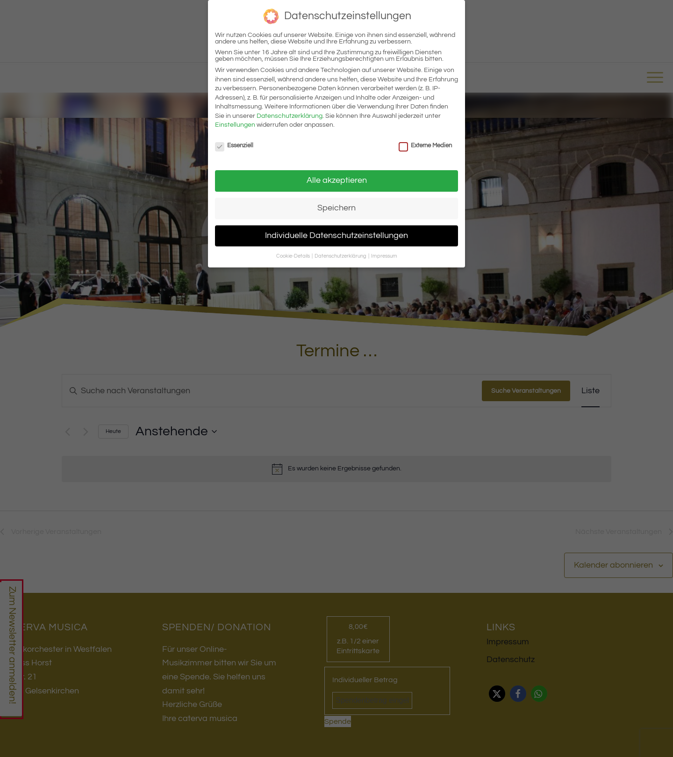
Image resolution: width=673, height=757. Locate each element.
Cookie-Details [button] (293, 256)
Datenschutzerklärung (289, 116)
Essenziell (234, 145)
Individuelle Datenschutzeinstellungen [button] (336, 235)
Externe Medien (425, 145)
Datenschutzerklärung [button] (341, 256)
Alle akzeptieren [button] (337, 180)
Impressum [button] (384, 256)
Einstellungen (235, 125)
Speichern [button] (336, 208)
